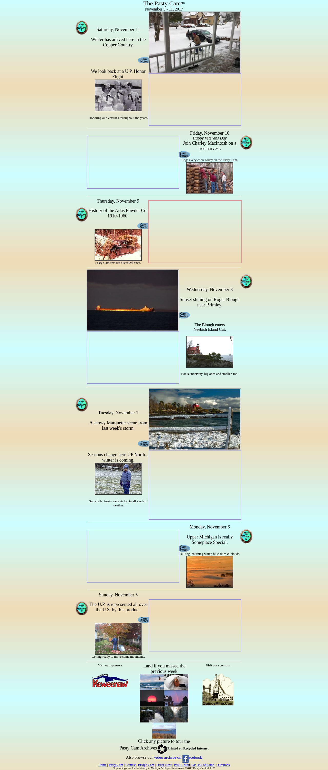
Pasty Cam (116, 765)
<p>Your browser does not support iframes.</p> (110, 698)
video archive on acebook (178, 757)
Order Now (164, 765)
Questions (223, 765)
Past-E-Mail (182, 765)
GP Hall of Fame (202, 765)
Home (102, 765)
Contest (131, 765)
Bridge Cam (146, 765)
